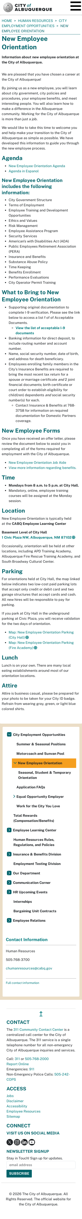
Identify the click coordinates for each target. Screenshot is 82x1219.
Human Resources (35, 21)
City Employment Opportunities (39, 735)
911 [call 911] (31, 1069)
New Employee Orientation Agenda (37, 166)
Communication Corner (32, 883)
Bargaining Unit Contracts (34, 911)
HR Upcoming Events (30, 892)
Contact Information (27, 939)
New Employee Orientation (40, 763)
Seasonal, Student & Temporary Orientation (44, 775)
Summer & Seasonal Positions (41, 744)
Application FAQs (30, 787)
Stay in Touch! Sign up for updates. (34, 1158)
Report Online (17, 1064)
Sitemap (13, 1116)
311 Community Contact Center (38, 1030)
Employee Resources (23, 1111)
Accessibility (16, 1106)
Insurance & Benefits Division (37, 854)
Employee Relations (29, 920)
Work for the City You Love (38, 806)
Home (7, 21)
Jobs (10, 1096)
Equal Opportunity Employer (40, 797)
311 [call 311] (17, 1059)
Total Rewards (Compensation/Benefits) (33, 818)
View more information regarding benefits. (42, 468)
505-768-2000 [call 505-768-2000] (37, 1059)
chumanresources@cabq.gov (29, 968)
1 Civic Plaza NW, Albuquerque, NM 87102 (36, 537)
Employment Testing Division (37, 864)
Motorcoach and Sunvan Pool (40, 754)
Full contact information (22, 983)
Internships (22, 902)
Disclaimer (15, 1101)
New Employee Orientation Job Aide (37, 463)
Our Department (26, 873)
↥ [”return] (41, 1014)
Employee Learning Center (34, 830)
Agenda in (24, 171)
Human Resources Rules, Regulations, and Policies (33, 842)
